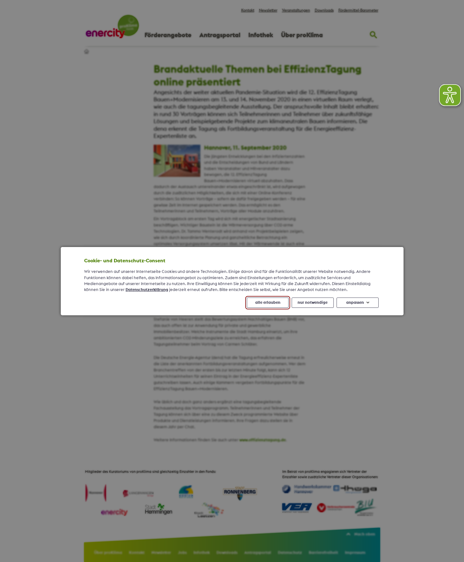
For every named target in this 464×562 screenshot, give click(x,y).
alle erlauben (267, 302)
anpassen (355, 302)
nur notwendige (313, 302)
